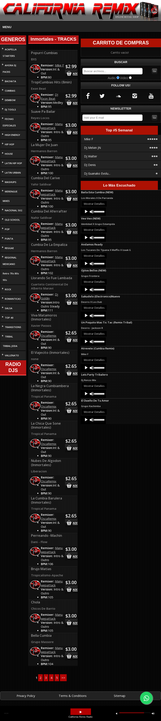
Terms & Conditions (73, 696)
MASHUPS (10, 182)
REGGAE (9, 248)
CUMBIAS (10, 90)
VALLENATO (12, 355)
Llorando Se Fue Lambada (51, 278)
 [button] (116, 713)
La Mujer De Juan (44, 145)
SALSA (8, 308)
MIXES (6, 200)
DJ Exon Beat (49, 97)
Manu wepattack (52, 126)
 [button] (81, 712)
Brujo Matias (41, 569)
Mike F (59, 65)
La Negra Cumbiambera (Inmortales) (50, 388)
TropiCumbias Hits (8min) (51, 82)
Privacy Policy (26, 696)
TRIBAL (9, 336)
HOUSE (9, 153)
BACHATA (10, 81)
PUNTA (9, 238)
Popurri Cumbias (44, 53)
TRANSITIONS (13, 327)
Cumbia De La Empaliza (49, 244)
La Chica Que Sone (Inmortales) (46, 425)
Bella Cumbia (41, 635)
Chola (35, 602)
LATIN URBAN (13, 172)
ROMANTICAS (13, 298)
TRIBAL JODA (10, 346)
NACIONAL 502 (13, 210)
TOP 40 (9, 317)
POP (7, 229)
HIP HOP (9, 144)
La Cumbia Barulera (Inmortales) (46, 500)
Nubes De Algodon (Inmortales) (46, 462)
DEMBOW (10, 100)
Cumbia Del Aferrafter (49, 211)
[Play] (86, 212)
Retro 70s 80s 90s (11, 276)
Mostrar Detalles (94, 204)
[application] (93, 211)
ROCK (8, 289)
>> (63, 678)
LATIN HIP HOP (13, 163)
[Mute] (92, 212)
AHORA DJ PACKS (9, 68)
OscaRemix (48, 336)
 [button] (153, 713)
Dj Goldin (49, 296)
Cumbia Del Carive (45, 178)
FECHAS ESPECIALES (9, 122)
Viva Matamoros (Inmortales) (44, 317)
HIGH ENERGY (12, 134)
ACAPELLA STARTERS (10, 52)
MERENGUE (11, 191)
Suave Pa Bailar (43, 111)
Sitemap (119, 696)
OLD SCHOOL (12, 219)
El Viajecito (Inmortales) (50, 352)
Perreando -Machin (46, 535)
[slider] (99, 211)
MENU (7, 27)
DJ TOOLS (10, 109)
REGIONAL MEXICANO (10, 261)
